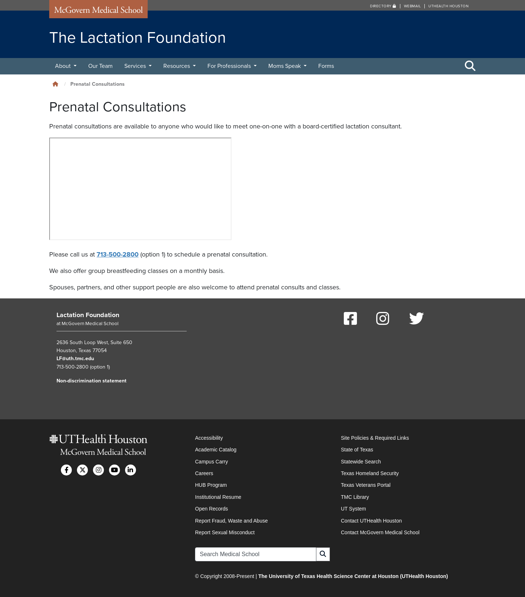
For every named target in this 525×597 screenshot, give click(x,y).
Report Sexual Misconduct (224, 532)
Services (135, 66)
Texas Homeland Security (370, 473)
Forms (326, 66)
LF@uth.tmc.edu (75, 358)
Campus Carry (211, 462)
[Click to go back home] (55, 84)
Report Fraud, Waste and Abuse (231, 521)
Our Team (100, 66)
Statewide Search (361, 462)
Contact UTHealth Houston (371, 521)
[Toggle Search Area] (470, 66)
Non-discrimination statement (92, 381)
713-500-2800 (118, 254)
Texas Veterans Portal (365, 485)
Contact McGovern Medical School (380, 532)
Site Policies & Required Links (375, 438)
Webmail (412, 6)
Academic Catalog (216, 449)
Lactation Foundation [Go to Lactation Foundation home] (88, 315)
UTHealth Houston (448, 6)
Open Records (211, 509)
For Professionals (229, 66)
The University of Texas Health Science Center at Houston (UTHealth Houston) (353, 576)
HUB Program (211, 485)
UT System (353, 509)
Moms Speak (285, 66)
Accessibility (209, 438)
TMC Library (355, 497)
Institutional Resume (218, 497)
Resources (177, 66)
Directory (383, 6)
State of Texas (357, 449)
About (63, 66)
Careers (204, 473)
